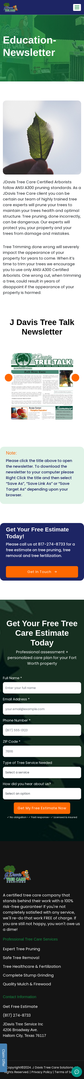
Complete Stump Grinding (28, 975)
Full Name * (12, 678)
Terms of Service (67, 1072)
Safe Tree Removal (21, 957)
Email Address (15, 699)
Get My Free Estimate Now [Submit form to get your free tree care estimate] (42, 808)
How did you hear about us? (27, 783)
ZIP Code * (11, 741)
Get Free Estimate (20, 1006)
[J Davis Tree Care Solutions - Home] (22, 7)
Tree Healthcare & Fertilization (32, 966)
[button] (8, 377)
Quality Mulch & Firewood (27, 984)
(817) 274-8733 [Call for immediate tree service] (17, 1015)
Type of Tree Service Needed (27, 762)
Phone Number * (17, 720)
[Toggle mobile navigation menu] (77, 7)
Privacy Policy (41, 1072)
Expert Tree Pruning (21, 949)
